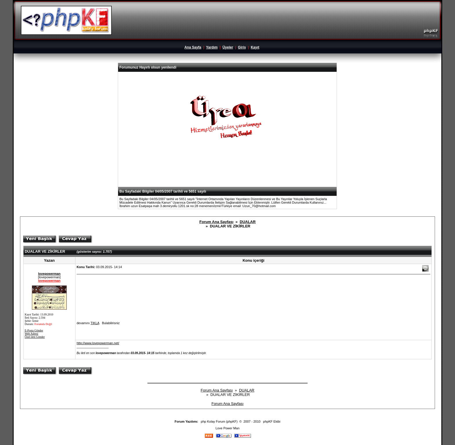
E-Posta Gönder (34, 330)
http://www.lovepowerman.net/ (98, 343)
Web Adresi (31, 333)
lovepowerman (49, 273)
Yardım (212, 47)
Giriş (242, 47)
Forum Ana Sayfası (216, 222)
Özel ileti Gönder (35, 336)
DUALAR (248, 222)
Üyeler (228, 47)
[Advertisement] (227, 172)
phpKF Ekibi (271, 421)
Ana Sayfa (192, 47)
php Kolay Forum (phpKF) (219, 421)
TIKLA (95, 323)
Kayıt (255, 47)
